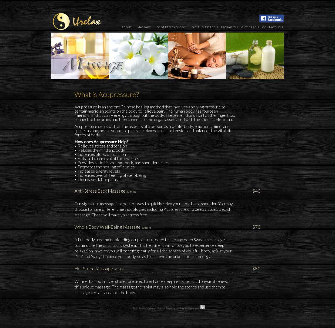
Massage (144, 27)
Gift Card (249, 27)
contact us (271, 27)
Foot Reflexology (171, 27)
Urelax (76, 22)
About (127, 27)
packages (228, 27)
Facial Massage (203, 27)
